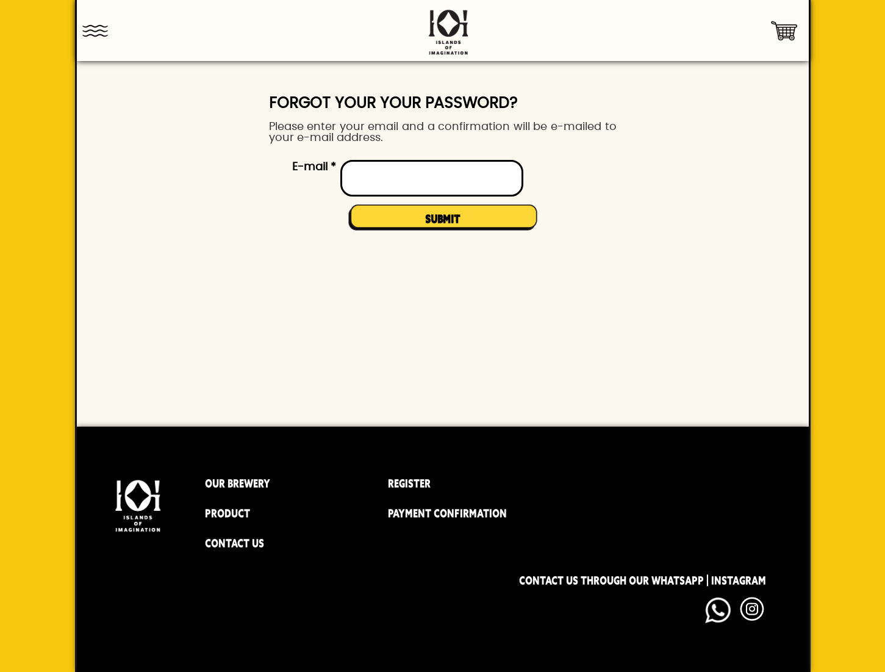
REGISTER (409, 483)
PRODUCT (227, 513)
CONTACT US (234, 543)
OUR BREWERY (237, 483)
